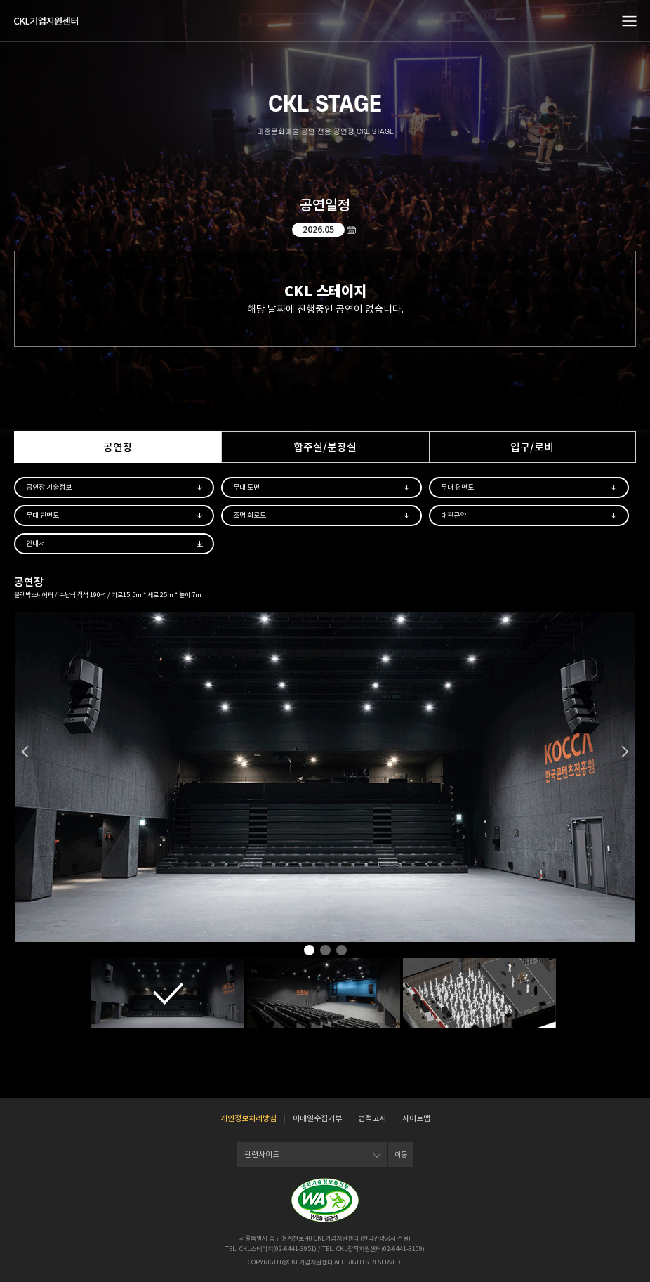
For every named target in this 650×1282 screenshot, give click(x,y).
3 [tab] (341, 951)
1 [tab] (309, 951)
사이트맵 (416, 1118)
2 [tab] (325, 951)
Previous (25, 751)
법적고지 (372, 1118)
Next (625, 751)
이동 (400, 1154)
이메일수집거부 (317, 1118)
